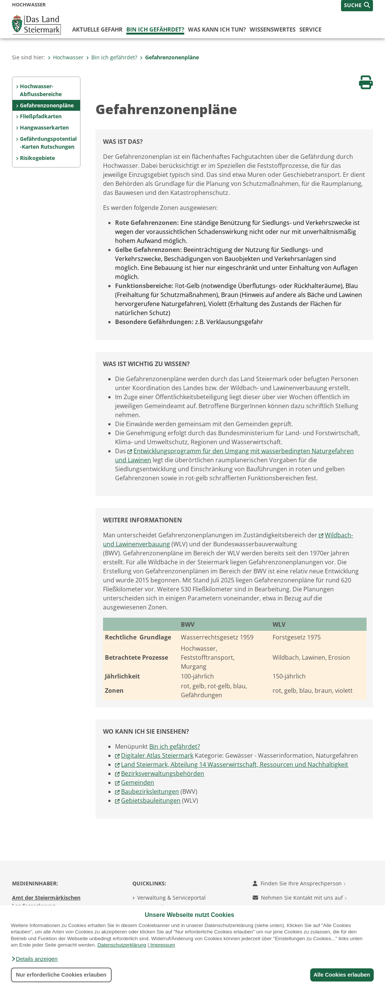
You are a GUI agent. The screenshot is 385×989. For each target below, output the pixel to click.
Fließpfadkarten (41, 116)
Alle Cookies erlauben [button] (340, 975)
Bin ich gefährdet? (155, 29)
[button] (34, 959)
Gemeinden (137, 782)
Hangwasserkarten (44, 127)
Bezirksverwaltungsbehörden (162, 773)
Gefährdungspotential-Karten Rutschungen (48, 143)
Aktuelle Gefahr (97, 29)
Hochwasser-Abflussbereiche (41, 90)
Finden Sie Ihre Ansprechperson (299, 883)
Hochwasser (65, 57)
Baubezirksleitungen (150, 791)
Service (310, 29)
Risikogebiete (37, 157)
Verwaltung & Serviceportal (171, 897)
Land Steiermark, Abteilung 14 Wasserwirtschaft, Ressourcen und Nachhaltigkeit (234, 764)
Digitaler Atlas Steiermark (157, 755)
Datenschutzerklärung (121, 945)
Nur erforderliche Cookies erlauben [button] (61, 975)
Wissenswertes (273, 29)
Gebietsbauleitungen (150, 800)
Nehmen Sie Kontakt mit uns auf (300, 897)
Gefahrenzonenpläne (169, 57)
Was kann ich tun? (217, 29)
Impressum (162, 945)
